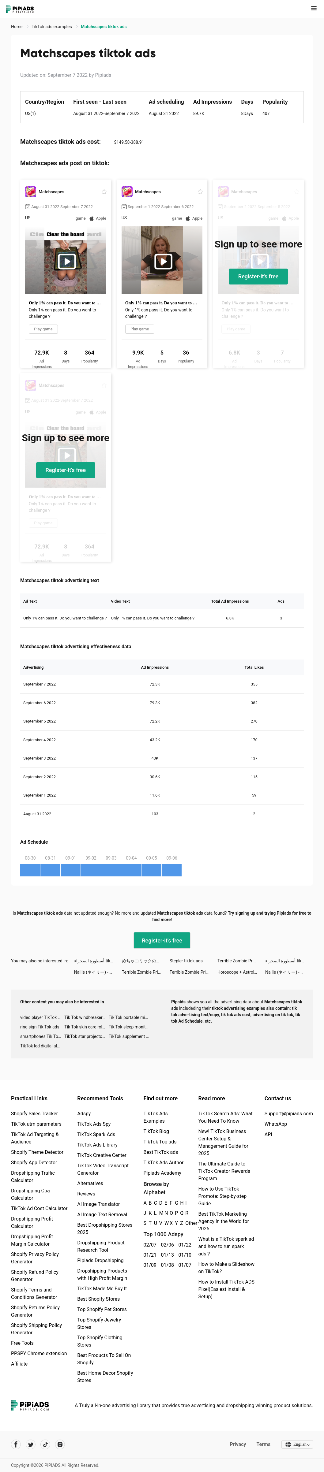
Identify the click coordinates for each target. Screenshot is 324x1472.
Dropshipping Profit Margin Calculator (32, 1240)
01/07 (183, 1265)
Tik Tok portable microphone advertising (131, 1017)
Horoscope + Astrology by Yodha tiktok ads (241, 972)
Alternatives (90, 1183)
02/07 (148, 1245)
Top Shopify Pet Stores (102, 1309)
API (268, 1134)
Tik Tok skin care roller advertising (86, 1026)
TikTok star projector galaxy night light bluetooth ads (86, 1036)
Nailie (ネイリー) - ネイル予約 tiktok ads (98, 972)
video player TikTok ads (42, 1017)
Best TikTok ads (160, 1152)
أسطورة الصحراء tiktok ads (98, 960)
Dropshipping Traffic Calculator (33, 1176)
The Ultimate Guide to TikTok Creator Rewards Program (224, 1171)
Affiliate (19, 1364)
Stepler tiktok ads (186, 960)
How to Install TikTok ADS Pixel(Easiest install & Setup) (226, 1289)
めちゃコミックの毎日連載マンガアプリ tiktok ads (146, 960)
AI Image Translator (98, 1204)
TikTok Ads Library (97, 1145)
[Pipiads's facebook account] (16, 1444)
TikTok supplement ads (131, 1036)
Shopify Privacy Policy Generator (35, 1258)
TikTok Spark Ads (96, 1134)
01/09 (148, 1265)
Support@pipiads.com (289, 1114)
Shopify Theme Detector (37, 1152)
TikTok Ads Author (163, 1162)
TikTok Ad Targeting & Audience (35, 1138)
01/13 (166, 1255)
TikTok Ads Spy (94, 1124)
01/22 (183, 1245)
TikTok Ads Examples (155, 1117)
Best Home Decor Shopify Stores (105, 1376)
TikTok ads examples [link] (52, 26)
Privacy (237, 1444)
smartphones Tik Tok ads (42, 1036)
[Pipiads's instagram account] (60, 1444)
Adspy (84, 1114)
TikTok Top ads (159, 1142)
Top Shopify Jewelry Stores (99, 1323)
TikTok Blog (156, 1131)
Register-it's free (258, 276)
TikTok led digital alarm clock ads (42, 1045)
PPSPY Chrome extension (39, 1353)
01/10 (183, 1255)
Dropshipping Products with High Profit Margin (102, 1274)
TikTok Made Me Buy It (102, 1289)
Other (185, 1223)
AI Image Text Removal (102, 1214)
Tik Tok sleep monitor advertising (131, 1026)
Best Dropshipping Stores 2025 (104, 1228)
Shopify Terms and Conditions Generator (34, 1293)
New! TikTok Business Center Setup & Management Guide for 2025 (223, 1142)
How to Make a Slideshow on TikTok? (226, 1267)
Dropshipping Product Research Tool (100, 1246)
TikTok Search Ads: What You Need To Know (225, 1117)
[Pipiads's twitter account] (31, 1444)
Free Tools (22, 1343)
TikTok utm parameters (36, 1124)
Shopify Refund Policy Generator (34, 1275)
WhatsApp (276, 1124)
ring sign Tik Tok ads (39, 1026)
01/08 (166, 1265)
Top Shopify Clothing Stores (99, 1341)
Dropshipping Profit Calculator (32, 1222)
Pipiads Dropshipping (100, 1260)
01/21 (148, 1255)
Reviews (86, 1194)
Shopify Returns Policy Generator (35, 1311)
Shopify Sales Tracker (34, 1114)
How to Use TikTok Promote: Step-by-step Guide (222, 1196)
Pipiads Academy (162, 1173)
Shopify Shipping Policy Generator (36, 1329)
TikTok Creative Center (101, 1155)
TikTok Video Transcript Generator (103, 1169)
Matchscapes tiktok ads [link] (104, 26)
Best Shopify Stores (98, 1299)
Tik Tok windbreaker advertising (86, 1017)
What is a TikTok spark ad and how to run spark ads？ (226, 1246)
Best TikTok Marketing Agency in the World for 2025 (223, 1221)
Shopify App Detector (34, 1162)
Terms (262, 1444)
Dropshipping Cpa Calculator (30, 1194)
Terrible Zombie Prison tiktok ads (241, 960)
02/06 (166, 1245)
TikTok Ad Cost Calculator (39, 1208)
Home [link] (17, 26)
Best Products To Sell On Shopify (104, 1359)
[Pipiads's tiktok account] (45, 1444)
